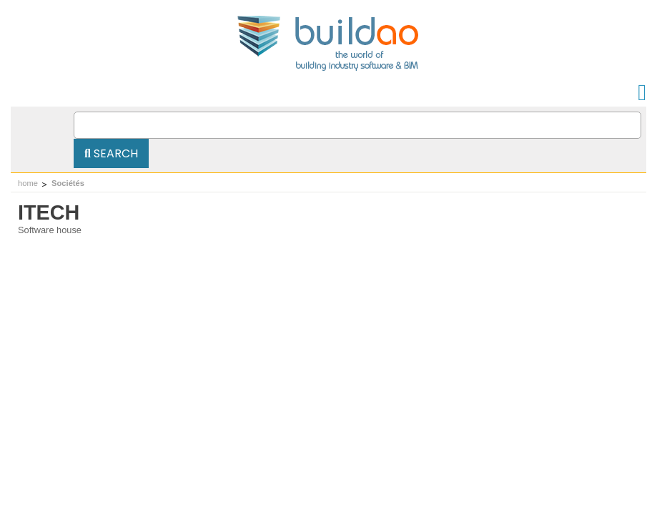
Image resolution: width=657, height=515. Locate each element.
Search (111, 153)
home (28, 183)
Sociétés (67, 183)
